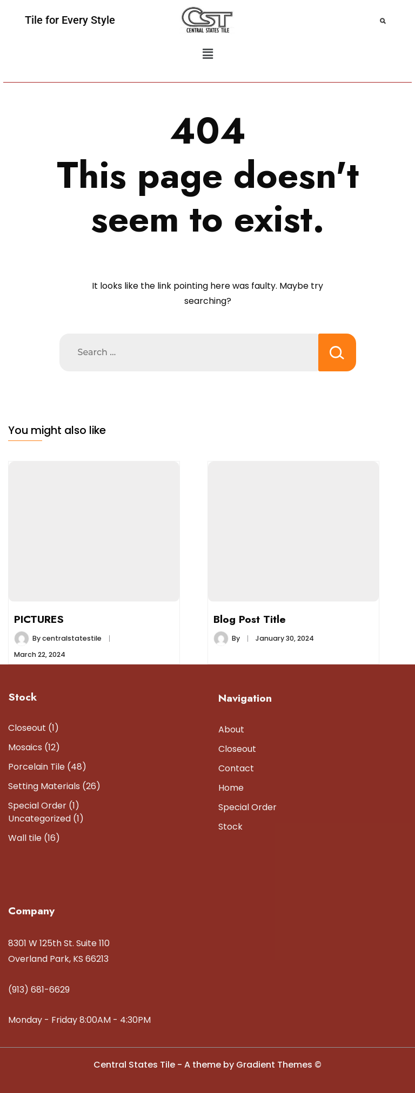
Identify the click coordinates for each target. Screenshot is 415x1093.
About (231, 729)
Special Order (247, 807)
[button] (207, 54)
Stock (230, 826)
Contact (236, 768)
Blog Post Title (249, 619)
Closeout (237, 749)
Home (231, 788)
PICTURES (39, 619)
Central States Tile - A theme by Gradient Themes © (207, 1064)
